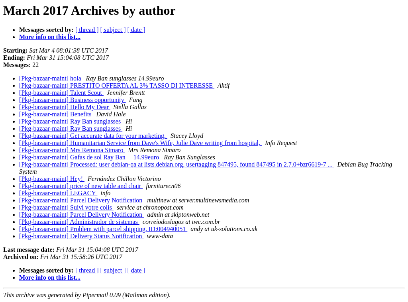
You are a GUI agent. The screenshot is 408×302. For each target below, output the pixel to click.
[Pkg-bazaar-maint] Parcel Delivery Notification (81, 200)
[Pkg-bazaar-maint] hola (51, 78)
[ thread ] (87, 29)
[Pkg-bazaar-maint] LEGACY (58, 193)
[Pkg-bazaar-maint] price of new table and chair (81, 185)
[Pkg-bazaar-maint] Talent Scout (61, 92)
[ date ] (136, 29)
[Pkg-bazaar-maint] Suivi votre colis (66, 207)
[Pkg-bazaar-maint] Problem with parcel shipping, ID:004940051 (103, 229)
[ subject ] (113, 29)
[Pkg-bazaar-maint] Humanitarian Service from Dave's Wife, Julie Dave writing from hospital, (140, 142)
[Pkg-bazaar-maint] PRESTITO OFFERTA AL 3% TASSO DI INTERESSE (116, 85)
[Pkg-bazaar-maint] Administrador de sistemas (79, 221)
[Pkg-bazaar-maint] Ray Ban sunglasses (70, 121)
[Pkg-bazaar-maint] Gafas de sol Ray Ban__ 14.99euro (90, 157)
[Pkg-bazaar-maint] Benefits (56, 114)
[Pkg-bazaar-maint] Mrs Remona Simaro (72, 150)
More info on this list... (49, 36)
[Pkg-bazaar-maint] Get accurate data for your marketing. (93, 135)
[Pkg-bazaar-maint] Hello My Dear (64, 107)
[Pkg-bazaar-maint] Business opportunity (72, 99)
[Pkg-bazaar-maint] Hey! (51, 178)
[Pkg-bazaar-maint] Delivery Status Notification (81, 236)
